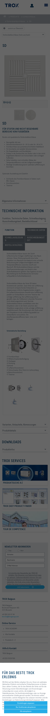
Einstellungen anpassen (25, 703)
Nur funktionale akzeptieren (26, 707)
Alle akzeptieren (26, 711)
